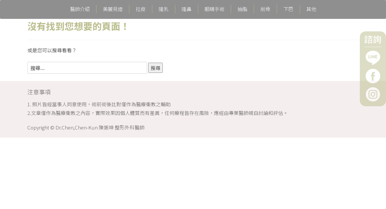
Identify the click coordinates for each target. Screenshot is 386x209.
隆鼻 (187, 9)
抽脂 (242, 9)
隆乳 (164, 9)
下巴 (288, 9)
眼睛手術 (214, 9)
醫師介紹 (80, 9)
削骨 (265, 9)
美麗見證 (113, 9)
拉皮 (141, 9)
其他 (311, 9)
